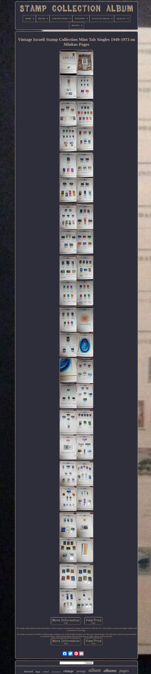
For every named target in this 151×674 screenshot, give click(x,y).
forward (28, 671)
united (46, 671)
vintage (68, 671)
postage (81, 671)
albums (110, 670)
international (56, 672)
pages (124, 670)
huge (38, 672)
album (95, 670)
